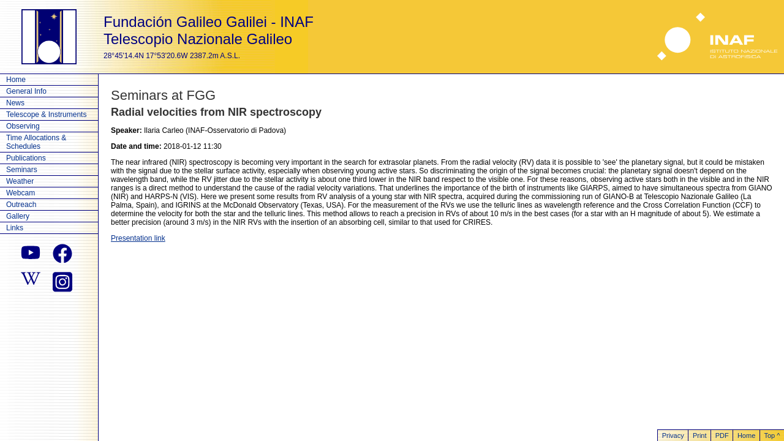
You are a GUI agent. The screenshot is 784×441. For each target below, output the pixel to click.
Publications (26, 158)
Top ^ (772, 435)
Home (16, 79)
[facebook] (62, 253)
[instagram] (62, 280)
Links (14, 228)
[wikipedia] (30, 280)
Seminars (21, 169)
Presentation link (138, 238)
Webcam (20, 193)
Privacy (673, 435)
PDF (722, 435)
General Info (26, 91)
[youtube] (30, 253)
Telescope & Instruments (46, 114)
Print (700, 435)
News (15, 103)
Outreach (21, 204)
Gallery (17, 216)
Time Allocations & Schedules (36, 142)
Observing (23, 126)
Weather (20, 181)
